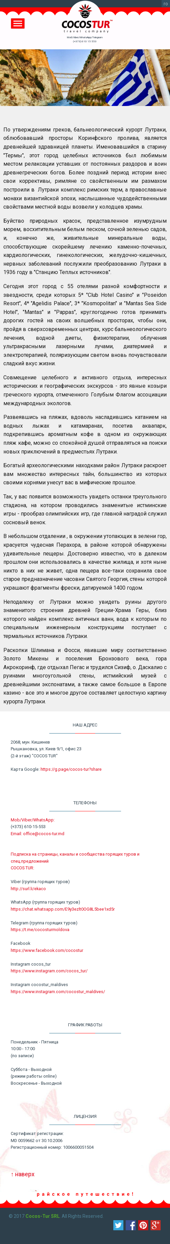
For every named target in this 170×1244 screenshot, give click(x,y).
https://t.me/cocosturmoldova (40, 929)
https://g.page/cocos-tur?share (71, 769)
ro (166, 3)
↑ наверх (23, 1174)
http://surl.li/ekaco (28, 888)
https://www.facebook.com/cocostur (47, 950)
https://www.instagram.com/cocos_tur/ (49, 970)
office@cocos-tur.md (43, 833)
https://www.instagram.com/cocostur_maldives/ (58, 991)
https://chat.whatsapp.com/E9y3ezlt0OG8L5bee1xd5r (63, 909)
